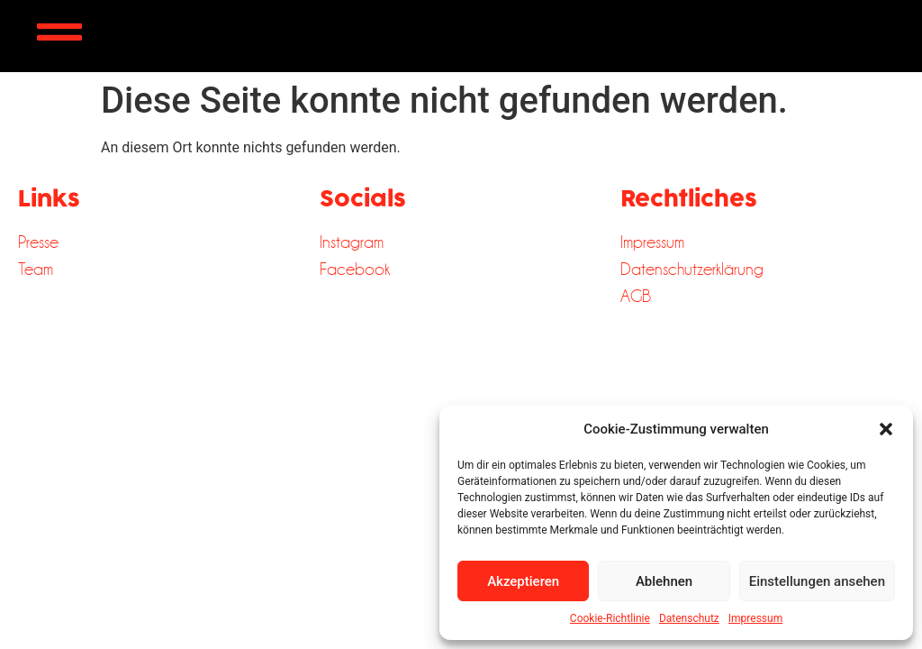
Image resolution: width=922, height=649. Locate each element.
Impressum (755, 618)
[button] (886, 429)
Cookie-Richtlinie (610, 618)
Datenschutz (689, 618)
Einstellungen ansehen (817, 581)
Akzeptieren (523, 581)
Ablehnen (664, 581)
